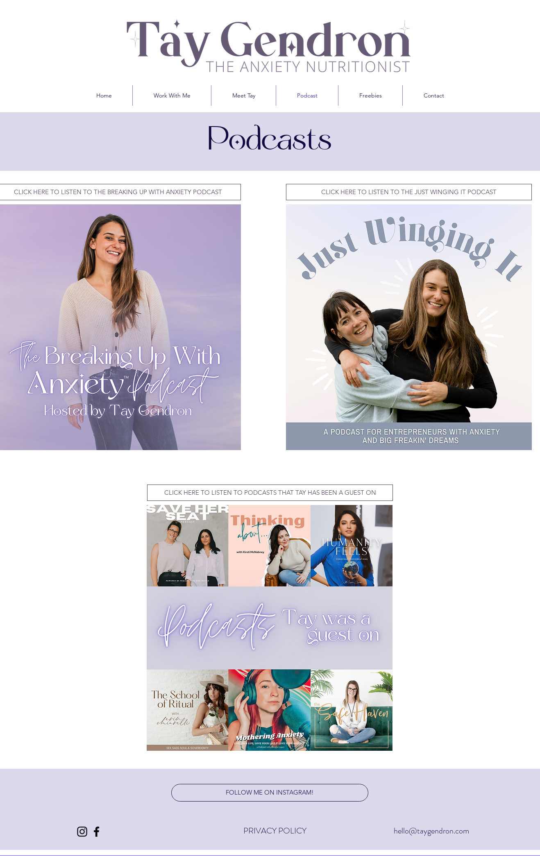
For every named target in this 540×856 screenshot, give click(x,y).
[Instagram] (82, 831)
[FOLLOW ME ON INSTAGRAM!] (269, 793)
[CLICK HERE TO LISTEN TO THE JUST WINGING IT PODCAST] (409, 192)
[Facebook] (96, 831)
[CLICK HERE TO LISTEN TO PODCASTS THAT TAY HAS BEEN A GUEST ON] (270, 493)
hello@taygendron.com (432, 831)
